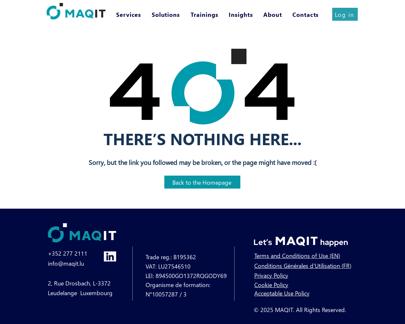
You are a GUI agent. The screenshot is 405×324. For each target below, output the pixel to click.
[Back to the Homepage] (202, 182)
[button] (129, 14)
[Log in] (345, 14)
